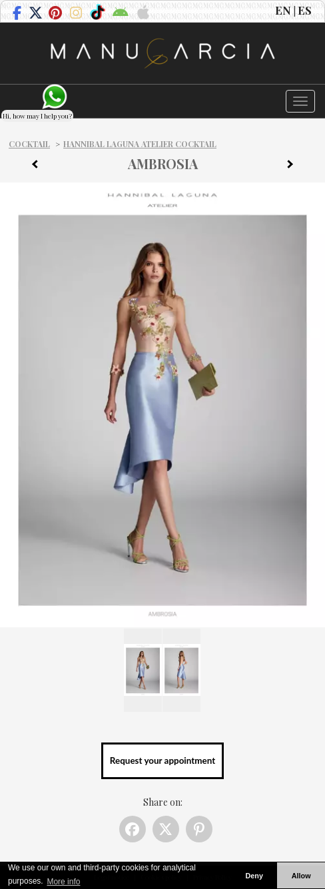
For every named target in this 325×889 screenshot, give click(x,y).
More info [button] (63, 881)
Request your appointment (162, 760)
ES (305, 10)
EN (283, 10)
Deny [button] (253, 876)
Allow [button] (301, 876)
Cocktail (29, 144)
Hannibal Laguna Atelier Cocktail (139, 144)
